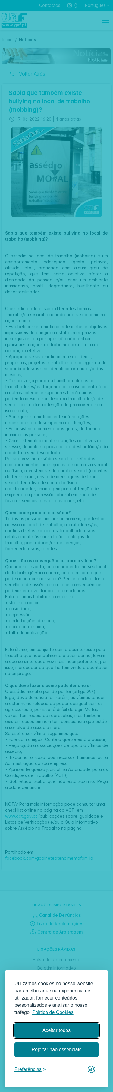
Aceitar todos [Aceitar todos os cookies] (56, 1030)
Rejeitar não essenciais (56, 1049)
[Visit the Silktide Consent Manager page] (91, 1070)
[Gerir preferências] (30, 1070)
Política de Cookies (53, 1012)
